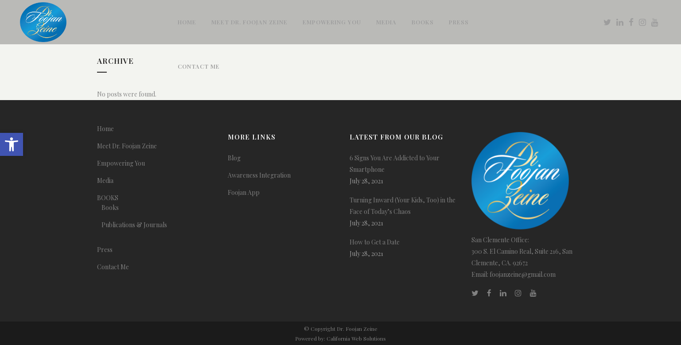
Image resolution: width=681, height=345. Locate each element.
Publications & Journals (134, 225)
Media (105, 180)
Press (105, 249)
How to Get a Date (375, 242)
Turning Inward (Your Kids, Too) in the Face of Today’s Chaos (402, 206)
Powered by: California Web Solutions (340, 338)
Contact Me (113, 267)
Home (105, 128)
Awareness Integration (259, 175)
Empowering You (121, 163)
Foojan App (244, 192)
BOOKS (107, 198)
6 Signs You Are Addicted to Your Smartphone (395, 164)
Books (110, 207)
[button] (11, 144)
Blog (234, 158)
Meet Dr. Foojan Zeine (127, 146)
